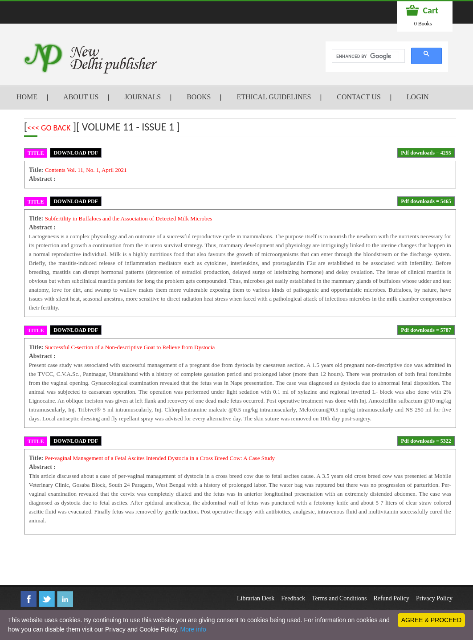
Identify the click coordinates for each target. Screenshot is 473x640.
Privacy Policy (434, 598)
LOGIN (418, 97)
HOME (26, 97)
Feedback (293, 598)
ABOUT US (80, 97)
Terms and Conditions (339, 598)
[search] (367, 56)
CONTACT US (358, 97)
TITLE (36, 153)
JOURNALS (142, 97)
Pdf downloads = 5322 (426, 441)
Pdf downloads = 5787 (426, 330)
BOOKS (199, 97)
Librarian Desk (255, 598)
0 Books (423, 23)
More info (193, 629)
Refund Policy (391, 598)
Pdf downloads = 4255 (426, 153)
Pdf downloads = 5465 (426, 201)
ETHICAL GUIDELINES (273, 97)
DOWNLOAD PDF (75, 153)
